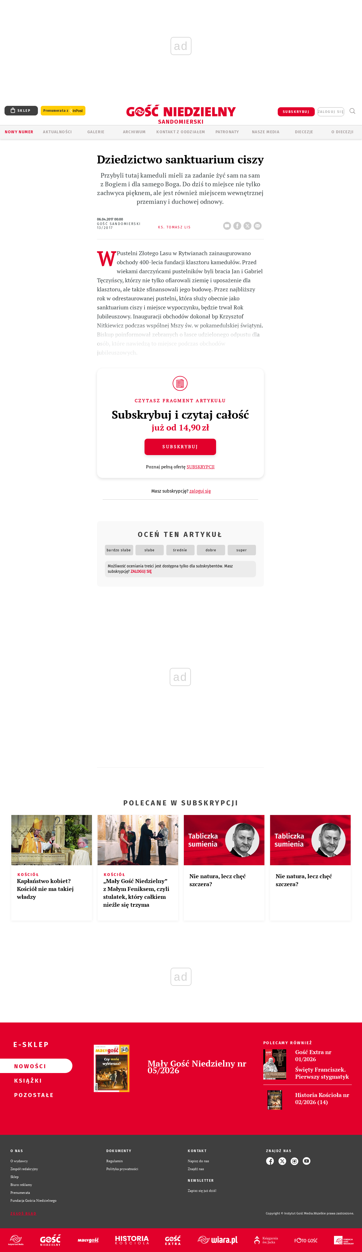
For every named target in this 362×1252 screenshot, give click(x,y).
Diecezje (304, 132)
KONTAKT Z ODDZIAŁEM (180, 132)
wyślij (259, 224)
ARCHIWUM (134, 132)
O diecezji (342, 132)
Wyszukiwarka (352, 111)
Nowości (27, 1066)
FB (238, 224)
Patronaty (227, 132)
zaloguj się (331, 112)
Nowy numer (19, 132)
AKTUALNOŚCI (57, 132)
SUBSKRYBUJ (296, 112)
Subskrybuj (180, 446)
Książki (27, 1080)
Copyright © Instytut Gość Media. (290, 1213)
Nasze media (265, 132)
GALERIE (96, 132)
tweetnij (249, 224)
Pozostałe (27, 1095)
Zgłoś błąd (23, 1214)
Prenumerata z (63, 111)
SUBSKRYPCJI (201, 467)
